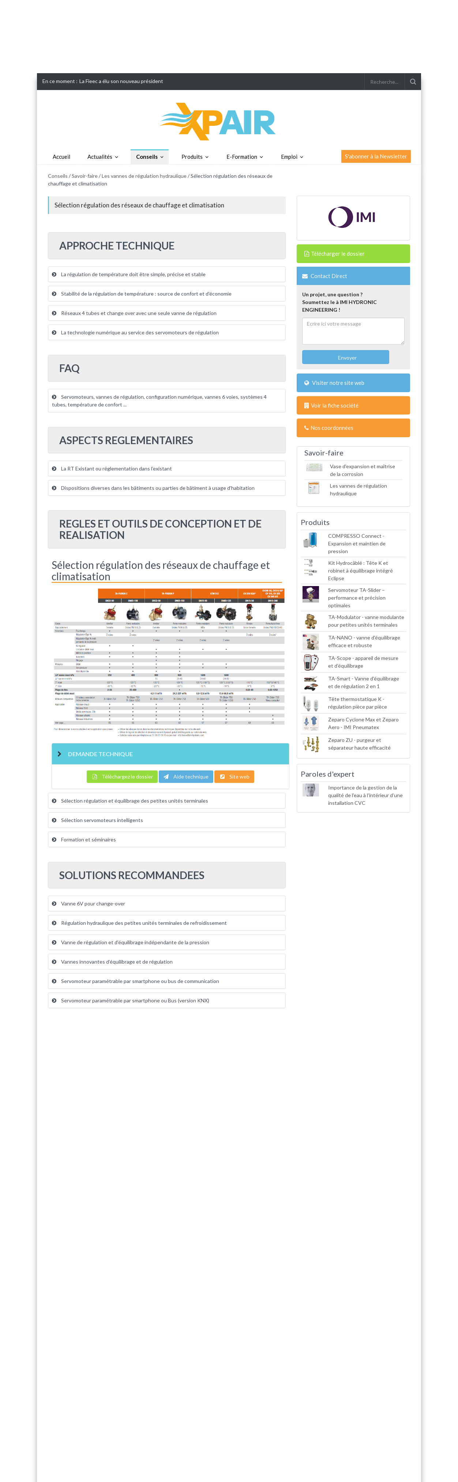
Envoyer (347, 357)
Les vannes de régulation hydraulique (144, 176)
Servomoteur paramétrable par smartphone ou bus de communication (135, 981)
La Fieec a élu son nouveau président (121, 81)
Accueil (61, 156)
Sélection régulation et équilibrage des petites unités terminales (130, 801)
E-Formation (241, 156)
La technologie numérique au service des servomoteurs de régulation (135, 332)
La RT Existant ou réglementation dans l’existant (112, 468)
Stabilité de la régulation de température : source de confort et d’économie (142, 293)
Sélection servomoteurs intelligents (97, 820)
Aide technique (186, 776)
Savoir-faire (85, 176)
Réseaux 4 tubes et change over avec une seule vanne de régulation (134, 313)
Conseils (147, 156)
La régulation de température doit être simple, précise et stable (129, 274)
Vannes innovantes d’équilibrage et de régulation (112, 961)
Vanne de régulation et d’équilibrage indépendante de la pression (130, 942)
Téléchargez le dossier (122, 776)
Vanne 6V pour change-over (88, 903)
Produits (192, 156)
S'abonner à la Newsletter (376, 156)
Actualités (99, 156)
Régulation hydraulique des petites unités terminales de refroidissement (139, 923)
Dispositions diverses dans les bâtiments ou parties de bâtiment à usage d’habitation (153, 488)
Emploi (289, 156)
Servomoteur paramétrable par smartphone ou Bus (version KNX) (130, 1000)
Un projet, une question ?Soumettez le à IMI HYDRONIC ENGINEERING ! (339, 302)
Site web (234, 776)
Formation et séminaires (84, 839)
